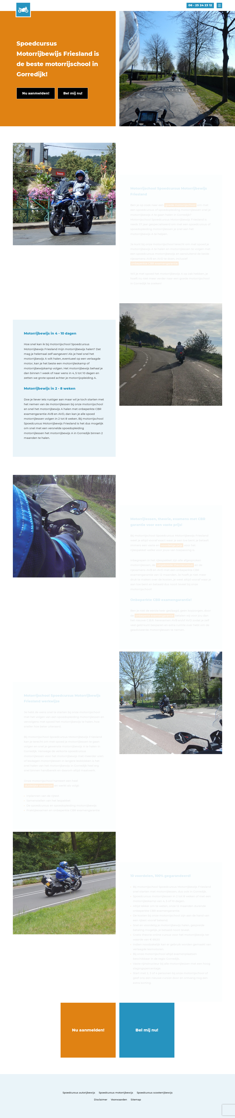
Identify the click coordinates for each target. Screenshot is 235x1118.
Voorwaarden (119, 1099)
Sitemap (136, 1099)
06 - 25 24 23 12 (200, 5)
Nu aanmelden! (88, 1030)
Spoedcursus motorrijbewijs (116, 1092)
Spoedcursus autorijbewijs (79, 1092)
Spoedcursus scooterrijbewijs (155, 1092)
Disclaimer (100, 1099)
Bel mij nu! (146, 1030)
